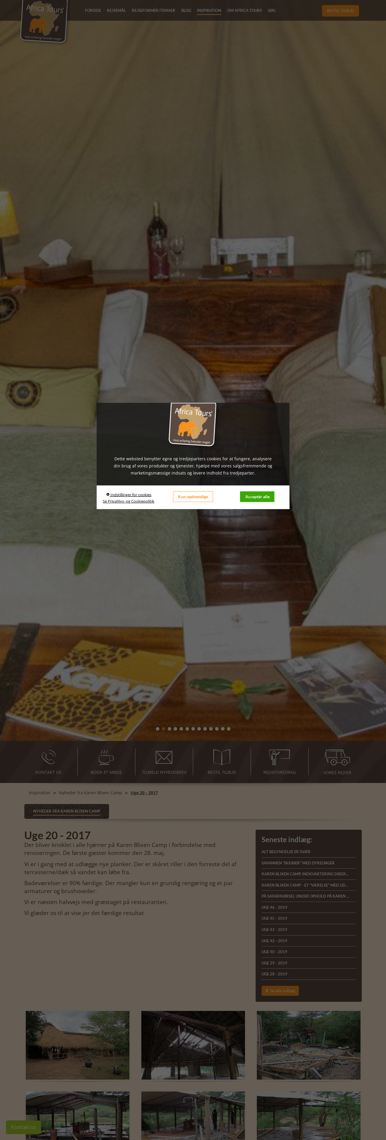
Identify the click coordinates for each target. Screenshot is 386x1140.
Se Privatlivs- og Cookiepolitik (128, 501)
